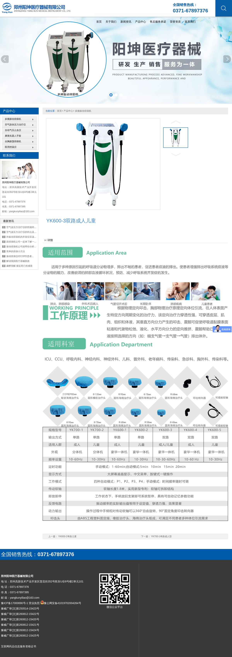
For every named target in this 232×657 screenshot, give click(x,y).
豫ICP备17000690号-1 (14, 603)
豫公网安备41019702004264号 (62, 603)
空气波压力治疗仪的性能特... (21, 227)
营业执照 (34, 603)
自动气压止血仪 (13, 130)
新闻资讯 (214, 17)
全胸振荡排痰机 (13, 141)
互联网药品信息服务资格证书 (18, 646)
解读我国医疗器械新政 (18, 261)
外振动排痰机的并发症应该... (21, 237)
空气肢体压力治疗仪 (15, 124)
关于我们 (195, 17)
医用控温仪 (10, 147)
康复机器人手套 (13, 135)
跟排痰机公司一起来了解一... (21, 241)
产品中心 (68, 111)
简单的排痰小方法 (15, 251)
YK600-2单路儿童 (67, 536)
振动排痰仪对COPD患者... (20, 256)
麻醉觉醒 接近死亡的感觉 (19, 266)
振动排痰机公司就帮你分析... (21, 246)
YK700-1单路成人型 (161, 536)
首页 (180, 17)
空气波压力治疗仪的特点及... (21, 232)
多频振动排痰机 (13, 119)
